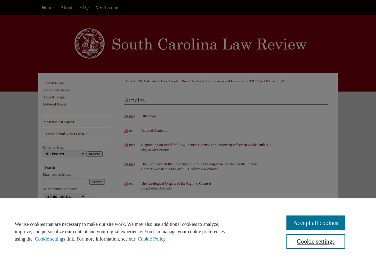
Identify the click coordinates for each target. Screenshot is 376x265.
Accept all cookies (315, 222)
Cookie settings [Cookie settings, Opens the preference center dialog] (316, 241)
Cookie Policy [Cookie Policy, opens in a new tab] (152, 238)
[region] (188, 231)
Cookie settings (50, 238)
